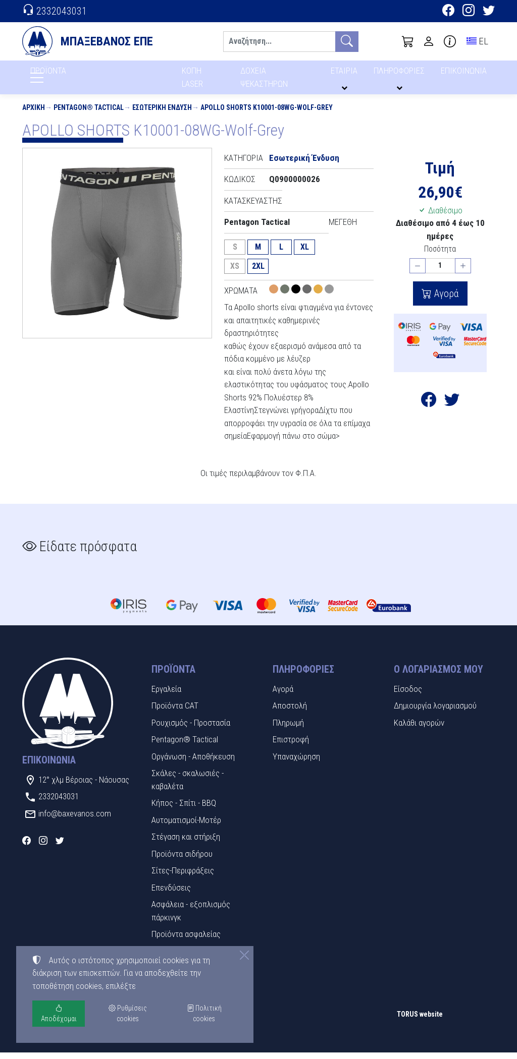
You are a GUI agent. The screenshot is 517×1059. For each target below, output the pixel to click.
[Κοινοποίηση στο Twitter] (451, 408)
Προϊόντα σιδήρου (182, 860)
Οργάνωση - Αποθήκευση (193, 763)
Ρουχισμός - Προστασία (190, 729)
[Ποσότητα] (440, 272)
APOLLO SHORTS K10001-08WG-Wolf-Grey (266, 114)
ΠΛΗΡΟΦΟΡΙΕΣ (401, 74)
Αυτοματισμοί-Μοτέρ (186, 826)
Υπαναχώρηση (296, 763)
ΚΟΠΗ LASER (193, 80)
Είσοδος (408, 695)
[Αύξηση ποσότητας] (463, 272)
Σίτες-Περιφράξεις (182, 877)
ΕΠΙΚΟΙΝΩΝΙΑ (464, 74)
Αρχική (33, 114)
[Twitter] (489, 12)
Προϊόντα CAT (174, 712)
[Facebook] (448, 12)
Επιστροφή (291, 746)
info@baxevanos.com (74, 820)
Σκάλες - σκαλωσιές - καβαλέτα (187, 786)
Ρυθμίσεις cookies (58, 1044)
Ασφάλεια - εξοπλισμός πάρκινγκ (190, 917)
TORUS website (420, 1021)
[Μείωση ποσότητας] (417, 272)
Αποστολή (290, 712)
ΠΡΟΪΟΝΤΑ (72, 76)
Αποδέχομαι (59, 1013)
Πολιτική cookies (204, 1013)
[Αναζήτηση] (279, 41)
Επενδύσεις (171, 894)
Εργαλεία (166, 695)
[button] (408, 41)
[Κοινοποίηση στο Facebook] (428, 408)
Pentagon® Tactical (89, 114)
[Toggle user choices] (428, 41)
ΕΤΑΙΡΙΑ (345, 74)
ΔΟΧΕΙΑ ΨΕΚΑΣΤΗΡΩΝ (265, 80)
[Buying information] (449, 41)
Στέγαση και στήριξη (185, 843)
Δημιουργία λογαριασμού (435, 712)
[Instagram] (468, 12)
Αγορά (445, 300)
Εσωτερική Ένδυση (162, 114)
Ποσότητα (440, 255)
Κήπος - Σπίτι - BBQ (183, 809)
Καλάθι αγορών (419, 729)
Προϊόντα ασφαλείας (186, 940)
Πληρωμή (288, 729)
